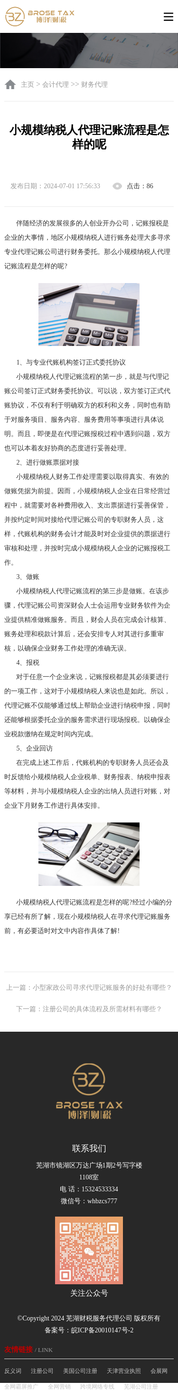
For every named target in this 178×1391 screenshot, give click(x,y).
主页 (28, 84)
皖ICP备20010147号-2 (102, 1330)
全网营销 (59, 1386)
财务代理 (94, 84)
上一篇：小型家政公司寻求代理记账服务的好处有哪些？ (89, 987)
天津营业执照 (124, 1371)
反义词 (12, 1371)
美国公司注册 (80, 1371)
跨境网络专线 (97, 1386)
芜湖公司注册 (141, 1386)
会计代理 (55, 84)
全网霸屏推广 (21, 1386)
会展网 (159, 1371)
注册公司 (42, 1371)
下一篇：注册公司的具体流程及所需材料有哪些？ (89, 1009)
